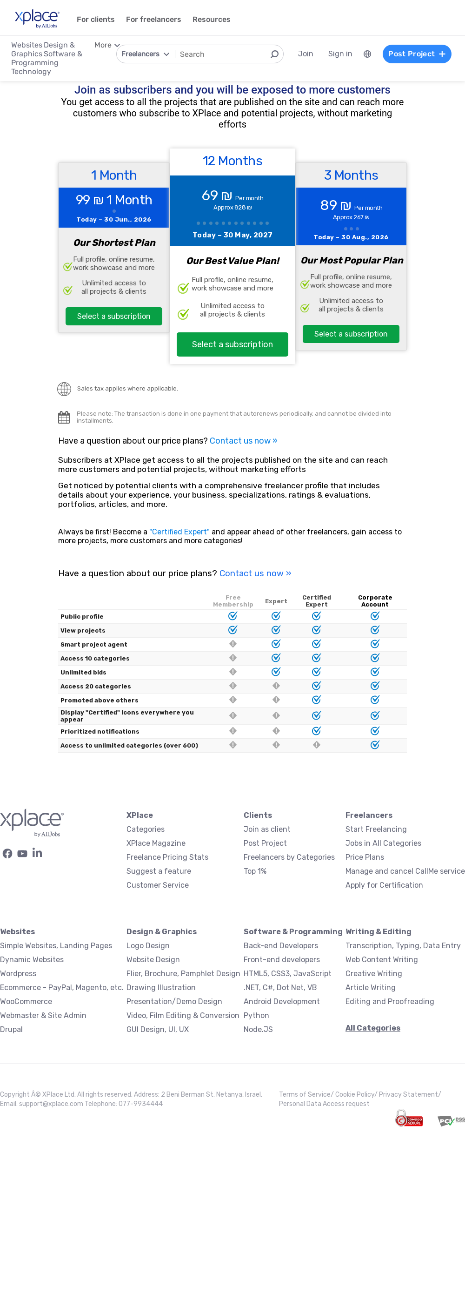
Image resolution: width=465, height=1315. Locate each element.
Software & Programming (293, 931)
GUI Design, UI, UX (157, 1029)
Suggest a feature (158, 871)
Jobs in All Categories (383, 843)
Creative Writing (373, 973)
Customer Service (157, 885)
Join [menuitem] (305, 53)
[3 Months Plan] (351, 256)
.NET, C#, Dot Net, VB (280, 987)
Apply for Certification (384, 885)
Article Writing (370, 987)
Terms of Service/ (307, 1095)
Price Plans (364, 857)
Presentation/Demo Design (174, 1001)
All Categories (372, 1028)
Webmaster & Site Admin (43, 1015)
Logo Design (148, 945)
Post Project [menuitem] (417, 53)
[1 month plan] (114, 247)
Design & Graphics (161, 931)
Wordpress (18, 973)
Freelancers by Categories (289, 857)
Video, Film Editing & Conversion (182, 1015)
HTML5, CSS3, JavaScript (288, 973)
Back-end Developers (281, 945)
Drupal (11, 1029)
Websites (17, 931)
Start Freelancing (376, 829)
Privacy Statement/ (410, 1095)
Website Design (153, 959)
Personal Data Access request (324, 1104)
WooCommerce (26, 1001)
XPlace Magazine (156, 843)
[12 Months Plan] (232, 256)
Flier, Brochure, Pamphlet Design (183, 973)
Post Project (265, 843)
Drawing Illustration (161, 987)
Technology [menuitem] (31, 71)
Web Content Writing (381, 959)
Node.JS (258, 1029)
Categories (145, 829)
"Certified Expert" (179, 531)
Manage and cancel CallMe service (405, 871)
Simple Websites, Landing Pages (56, 945)
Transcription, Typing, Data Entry (403, 945)
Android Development (282, 1001)
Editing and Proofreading (389, 1001)
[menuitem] (367, 54)
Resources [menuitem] (212, 19)
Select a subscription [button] (114, 316)
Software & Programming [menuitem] (46, 58)
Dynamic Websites (32, 959)
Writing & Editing (378, 931)
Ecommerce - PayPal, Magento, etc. (62, 987)
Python (256, 1015)
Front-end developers (282, 959)
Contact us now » (244, 441)
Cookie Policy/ (357, 1095)
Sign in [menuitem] (340, 53)
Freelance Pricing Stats (167, 857)
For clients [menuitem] (96, 19)
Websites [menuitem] (26, 44)
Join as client (267, 829)
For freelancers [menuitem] (153, 19)
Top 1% (255, 871)
